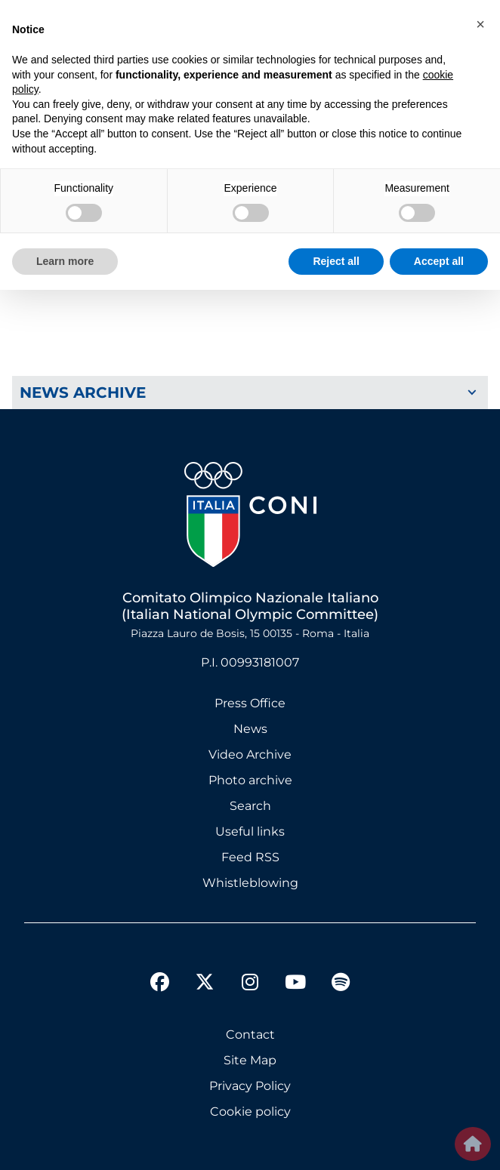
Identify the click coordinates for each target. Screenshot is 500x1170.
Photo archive (250, 780)
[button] (480, 24)
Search (250, 806)
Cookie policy (250, 1111)
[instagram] (250, 984)
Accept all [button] (439, 261)
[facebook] (159, 984)
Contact (250, 1034)
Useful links (250, 831)
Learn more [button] (65, 261)
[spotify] (341, 984)
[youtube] (295, 984)
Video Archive (250, 754)
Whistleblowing (250, 883)
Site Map (250, 1060)
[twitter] (205, 970)
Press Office (250, 703)
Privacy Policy (250, 1086)
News (250, 729)
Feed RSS (250, 857)
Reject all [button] (336, 261)
